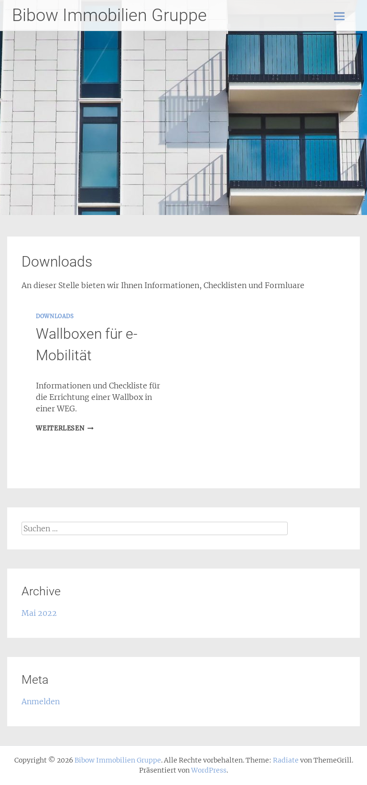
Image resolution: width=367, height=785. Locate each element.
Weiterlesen (64, 428)
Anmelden (41, 701)
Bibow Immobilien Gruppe (109, 15)
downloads (55, 316)
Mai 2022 (39, 613)
